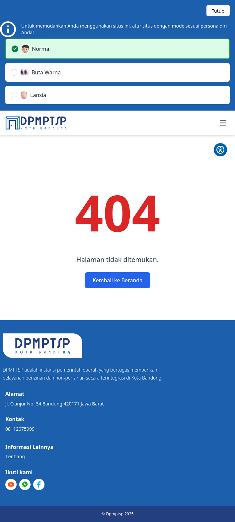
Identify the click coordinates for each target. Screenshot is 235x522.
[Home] (36, 123)
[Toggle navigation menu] (223, 123)
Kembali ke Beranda (117, 280)
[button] (117, 49)
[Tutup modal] (218, 10)
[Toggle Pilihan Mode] (220, 149)
